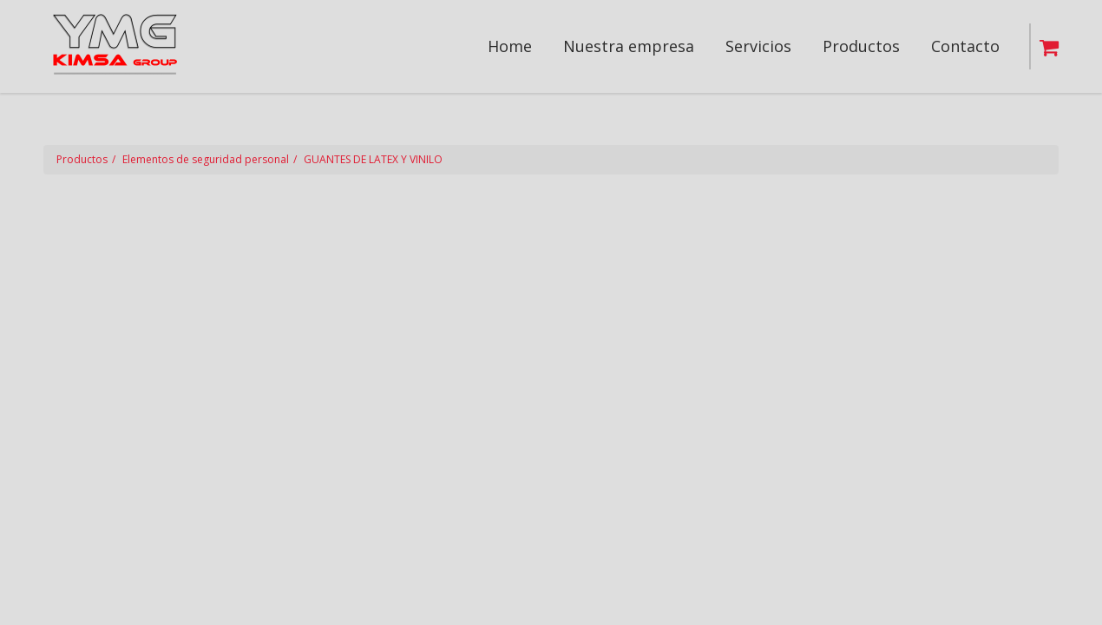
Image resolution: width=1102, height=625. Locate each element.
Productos (82, 159)
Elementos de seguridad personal (205, 159)
